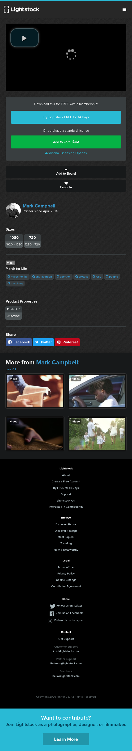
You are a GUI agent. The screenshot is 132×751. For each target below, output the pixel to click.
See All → (13, 369)
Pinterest (67, 342)
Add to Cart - (66, 141)
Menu (124, 9)
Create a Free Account (66, 481)
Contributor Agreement (66, 586)
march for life (18, 276)
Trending (66, 543)
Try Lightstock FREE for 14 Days (66, 117)
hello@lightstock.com (66, 676)
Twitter (43, 342)
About (66, 475)
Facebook (19, 342)
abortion (64, 276)
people (112, 276)
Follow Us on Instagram (69, 620)
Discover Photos (66, 524)
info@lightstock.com (66, 651)
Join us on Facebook (69, 613)
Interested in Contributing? (66, 507)
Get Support (66, 639)
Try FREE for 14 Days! (66, 488)
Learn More (66, 739)
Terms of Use (66, 567)
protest (81, 276)
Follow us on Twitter (69, 605)
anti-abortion (42, 276)
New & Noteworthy (66, 550)
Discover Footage (66, 531)
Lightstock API (66, 500)
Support (66, 494)
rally (97, 276)
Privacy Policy (66, 573)
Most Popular (66, 537)
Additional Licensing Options (66, 153)
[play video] (24, 37)
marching (15, 283)
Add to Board (66, 172)
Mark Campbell (39, 205)
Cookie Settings (66, 580)
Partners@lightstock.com (66, 663)
